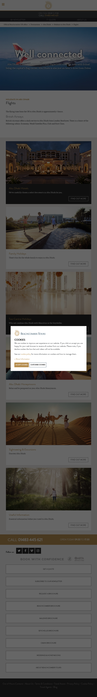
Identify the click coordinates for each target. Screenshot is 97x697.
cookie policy (26, 354)
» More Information (22, 359)
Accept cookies (21, 365)
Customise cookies (37, 365)
